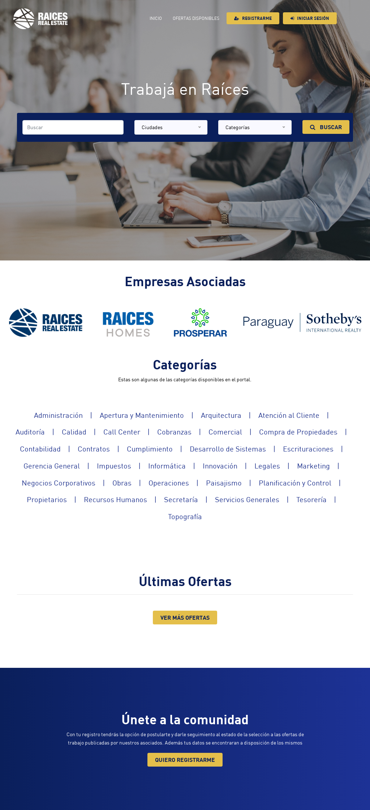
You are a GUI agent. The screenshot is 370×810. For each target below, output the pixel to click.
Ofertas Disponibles (196, 18)
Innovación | (228, 466)
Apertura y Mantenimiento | (150, 415)
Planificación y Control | (303, 483)
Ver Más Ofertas (185, 617)
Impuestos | (122, 466)
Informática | (175, 466)
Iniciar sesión (310, 18)
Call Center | (130, 432)
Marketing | (322, 466)
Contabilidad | (49, 449)
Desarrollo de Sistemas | (236, 449)
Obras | (130, 483)
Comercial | (233, 432)
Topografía (185, 517)
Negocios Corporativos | (67, 483)
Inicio (156, 18)
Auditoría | (39, 432)
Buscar (326, 127)
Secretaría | (189, 500)
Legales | (275, 466)
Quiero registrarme (185, 759)
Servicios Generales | (255, 500)
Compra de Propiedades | (306, 432)
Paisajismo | (232, 483)
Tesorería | (320, 500)
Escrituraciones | (316, 449)
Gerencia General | (60, 466)
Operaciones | (177, 483)
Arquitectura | (229, 415)
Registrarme (253, 18)
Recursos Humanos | (124, 500)
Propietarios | (55, 500)
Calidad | (82, 432)
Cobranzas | (182, 432)
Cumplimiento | (158, 449)
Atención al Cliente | (297, 415)
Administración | (67, 415)
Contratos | (102, 449)
